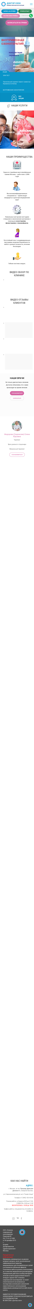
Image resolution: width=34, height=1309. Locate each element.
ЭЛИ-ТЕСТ (6, 75)
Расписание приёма (10, 16)
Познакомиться (17, 393)
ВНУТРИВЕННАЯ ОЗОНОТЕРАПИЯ (13, 90)
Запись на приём (9, 11)
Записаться (17, 398)
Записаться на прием (17, 23)
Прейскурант (25, 11)
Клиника (8, 132)
